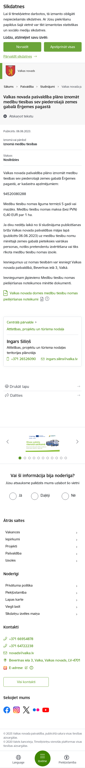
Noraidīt (22, 47)
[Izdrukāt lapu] (42, 386)
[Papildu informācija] (31, 667)
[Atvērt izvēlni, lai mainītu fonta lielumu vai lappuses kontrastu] (67, 760)
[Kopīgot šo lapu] (42, 395)
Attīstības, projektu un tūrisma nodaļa (35, 329)
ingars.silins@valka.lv (62, 359)
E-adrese (16, 668)
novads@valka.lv (21, 653)
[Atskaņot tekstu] (21, 116)
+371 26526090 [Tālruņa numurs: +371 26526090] (23, 359)
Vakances (12, 532)
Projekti (11, 546)
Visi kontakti (26, 682)
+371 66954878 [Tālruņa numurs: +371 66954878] (21, 639)
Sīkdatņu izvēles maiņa (22, 613)
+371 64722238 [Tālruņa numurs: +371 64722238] (21, 646)
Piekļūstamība (16, 592)
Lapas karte (14, 599)
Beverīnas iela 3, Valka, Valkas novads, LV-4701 (44, 660)
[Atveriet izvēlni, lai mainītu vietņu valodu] (18, 760)
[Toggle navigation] (43, 758)
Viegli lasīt (12, 606)
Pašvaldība (13, 553)
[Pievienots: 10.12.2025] (47, 299)
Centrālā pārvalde (20, 322)
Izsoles (10, 560)
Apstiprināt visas (62, 47)
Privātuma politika (19, 585)
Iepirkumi (12, 539)
